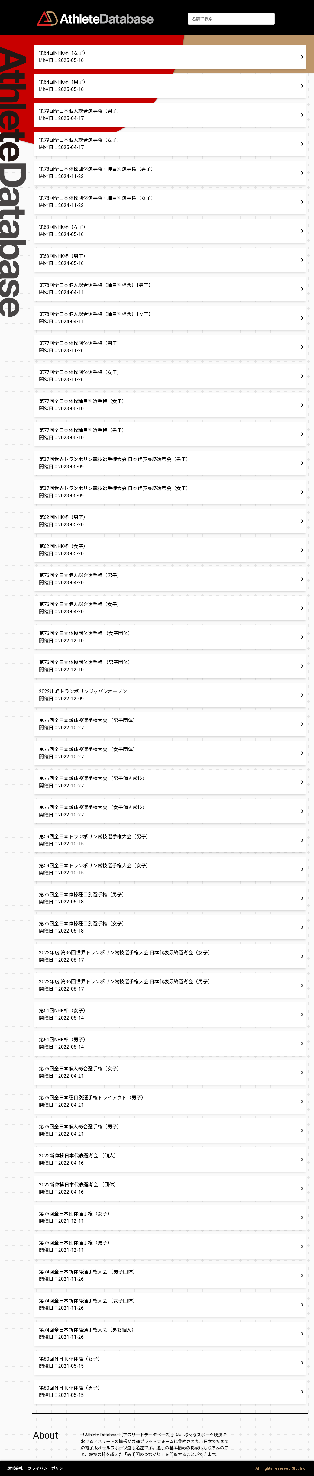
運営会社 (15, 1468)
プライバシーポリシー (47, 1468)
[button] (170, 57)
